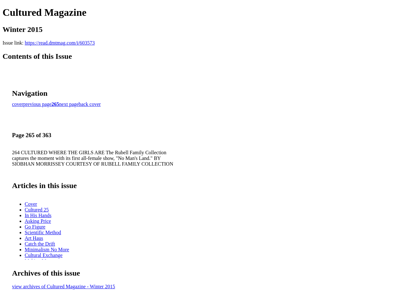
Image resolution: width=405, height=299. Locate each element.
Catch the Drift (40, 244)
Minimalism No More (47, 249)
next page (69, 104)
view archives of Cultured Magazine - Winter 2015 (63, 286)
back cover (90, 104)
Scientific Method (43, 232)
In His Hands (38, 215)
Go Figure (35, 226)
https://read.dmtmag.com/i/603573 (60, 43)
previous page (37, 104)
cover (17, 104)
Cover (31, 204)
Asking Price (38, 221)
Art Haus (34, 238)
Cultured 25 (37, 209)
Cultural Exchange (44, 255)
